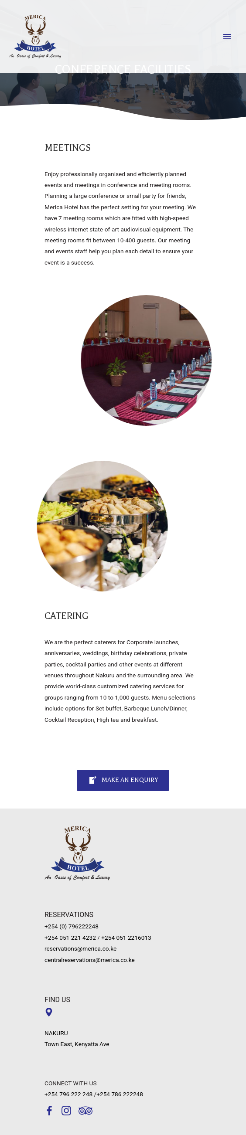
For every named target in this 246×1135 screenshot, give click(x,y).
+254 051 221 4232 (70, 937)
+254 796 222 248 (68, 1094)
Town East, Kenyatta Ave (76, 1043)
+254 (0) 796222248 (71, 926)
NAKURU (56, 1033)
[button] (123, 780)
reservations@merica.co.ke (80, 948)
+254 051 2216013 (126, 937)
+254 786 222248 (119, 1094)
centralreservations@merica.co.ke (89, 959)
